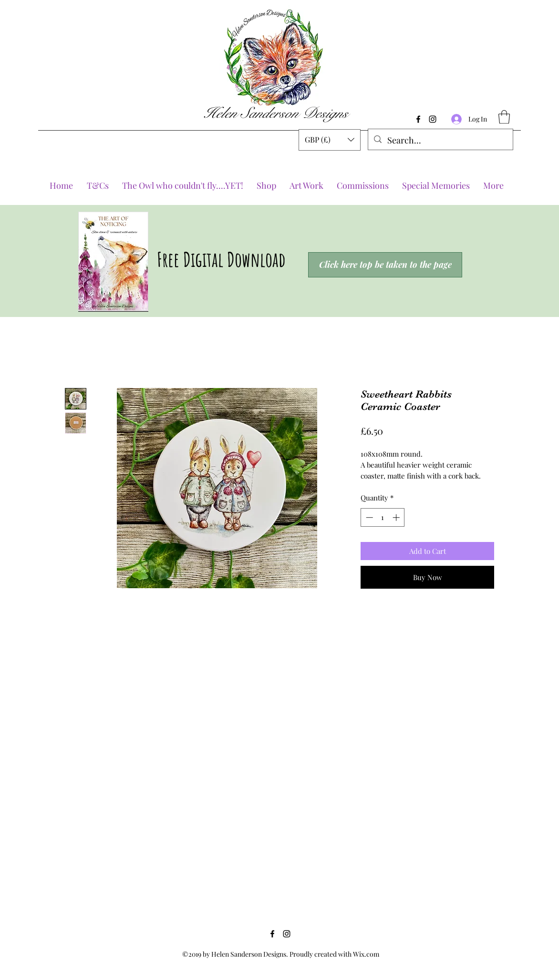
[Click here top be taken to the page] (385, 264)
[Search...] (440, 140)
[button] (330, 140)
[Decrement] (368, 517)
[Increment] (397, 517)
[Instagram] (432, 119)
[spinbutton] (383, 517)
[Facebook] (418, 119)
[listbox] (330, 140)
